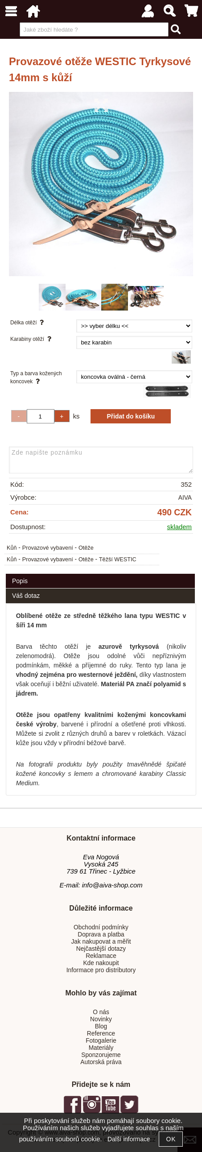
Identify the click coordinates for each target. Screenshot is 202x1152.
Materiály (101, 1047)
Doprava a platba (101, 934)
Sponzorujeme (100, 1055)
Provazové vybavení (47, 548)
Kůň (12, 548)
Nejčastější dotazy (101, 948)
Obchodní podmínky (101, 927)
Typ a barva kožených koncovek (36, 377)
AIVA (185, 497)
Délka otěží (28, 322)
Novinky (101, 1019)
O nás (101, 1012)
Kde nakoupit (101, 963)
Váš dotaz (26, 595)
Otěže (86, 548)
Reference (101, 1033)
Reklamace (101, 956)
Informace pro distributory (101, 970)
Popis (20, 580)
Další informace (128, 1139)
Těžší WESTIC (117, 559)
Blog (101, 1026)
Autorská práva (100, 1062)
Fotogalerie (101, 1040)
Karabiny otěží (32, 339)
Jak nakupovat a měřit (101, 941)
